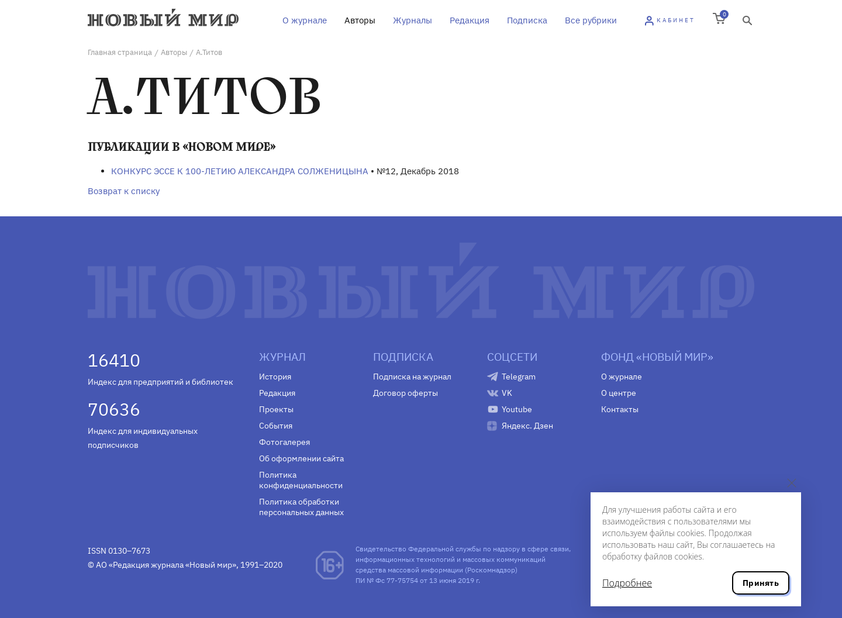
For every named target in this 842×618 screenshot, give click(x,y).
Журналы (412, 20)
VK (507, 393)
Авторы (359, 20)
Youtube (517, 409)
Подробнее (627, 583)
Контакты (620, 409)
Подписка (527, 20)
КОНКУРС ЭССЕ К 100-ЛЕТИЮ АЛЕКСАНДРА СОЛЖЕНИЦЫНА (239, 171)
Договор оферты (405, 393)
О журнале (304, 20)
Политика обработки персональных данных (301, 506)
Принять (761, 583)
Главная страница (120, 52)
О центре (618, 393)
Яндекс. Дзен (527, 425)
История (275, 376)
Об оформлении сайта (301, 458)
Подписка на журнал (412, 376)
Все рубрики (591, 20)
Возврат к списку (124, 190)
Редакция (469, 20)
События (275, 425)
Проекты (276, 409)
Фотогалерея (284, 442)
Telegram (519, 376)
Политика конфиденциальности (301, 480)
